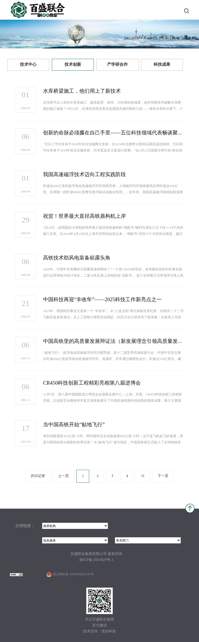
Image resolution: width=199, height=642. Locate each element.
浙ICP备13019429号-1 (96, 560)
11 (142, 476)
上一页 (63, 476)
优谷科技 (108, 631)
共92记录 (38, 476)
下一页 (163, 476)
